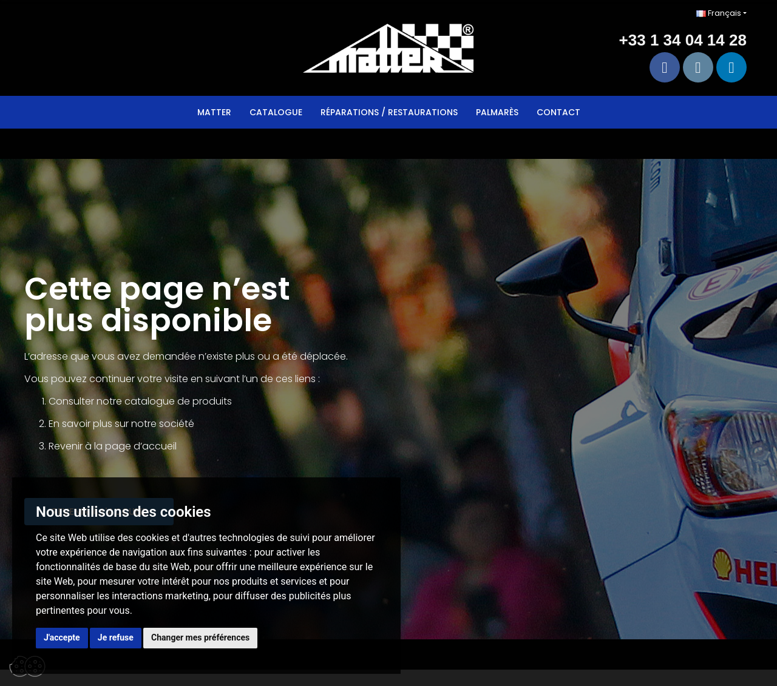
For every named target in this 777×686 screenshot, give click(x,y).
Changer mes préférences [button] (200, 637)
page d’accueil (141, 446)
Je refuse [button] (116, 637)
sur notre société (154, 424)
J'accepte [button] (62, 637)
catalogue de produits (178, 401)
